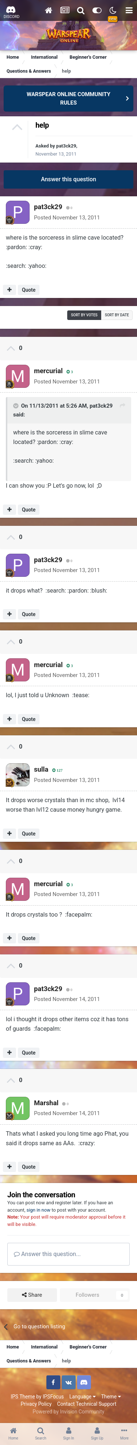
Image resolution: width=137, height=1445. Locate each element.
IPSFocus (53, 1396)
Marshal (46, 1103)
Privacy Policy (36, 1404)
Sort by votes (84, 315)
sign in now (38, 1210)
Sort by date (117, 315)
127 (57, 770)
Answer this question (68, 179)
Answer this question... (47, 1254)
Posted (67, 217)
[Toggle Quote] (16, 406)
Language (82, 1396)
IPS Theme (23, 1396)
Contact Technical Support (86, 1404)
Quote (28, 290)
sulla (41, 769)
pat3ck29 (66, 146)
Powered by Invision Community (68, 1412)
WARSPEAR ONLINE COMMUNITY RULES (68, 98)
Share (32, 1295)
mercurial (48, 371)
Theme (111, 1396)
